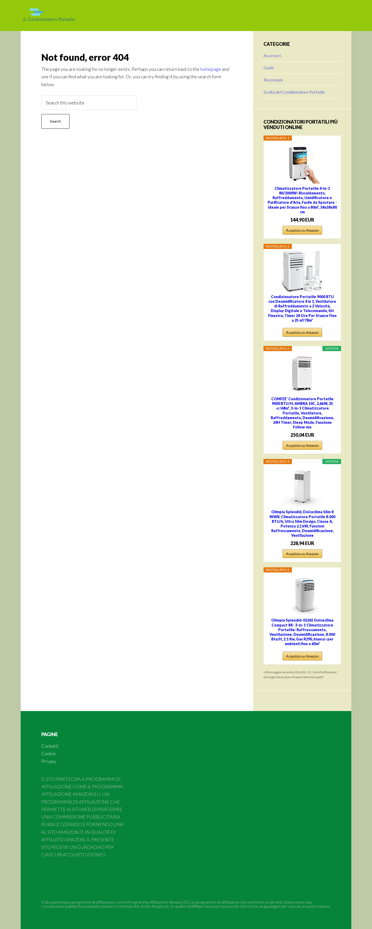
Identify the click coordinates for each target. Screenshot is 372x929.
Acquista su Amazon (302, 230)
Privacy (48, 761)
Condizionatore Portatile (62, 15)
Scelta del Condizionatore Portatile (294, 91)
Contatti (50, 746)
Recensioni (273, 79)
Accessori (272, 55)
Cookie (48, 753)
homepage (210, 69)
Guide (269, 67)
